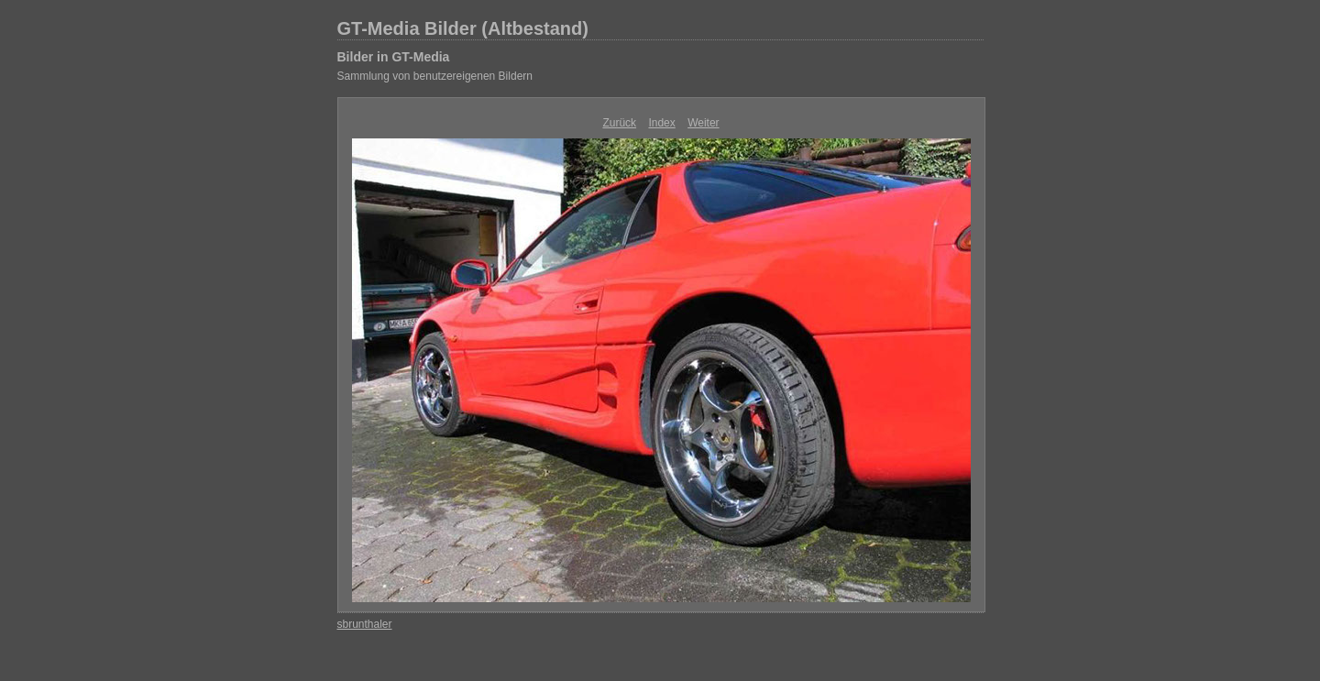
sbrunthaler (364, 624)
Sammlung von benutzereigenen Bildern (435, 76)
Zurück (619, 122)
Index (661, 122)
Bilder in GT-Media (393, 56)
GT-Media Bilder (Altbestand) (462, 28)
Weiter (703, 122)
